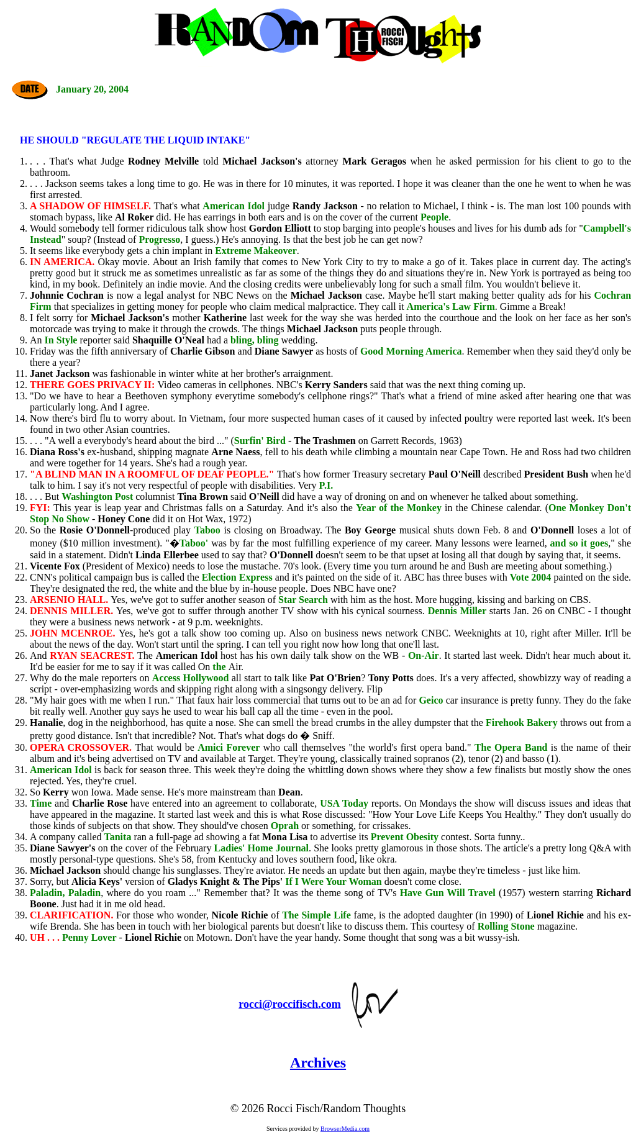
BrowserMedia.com (345, 1128)
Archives (318, 1062)
